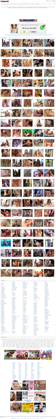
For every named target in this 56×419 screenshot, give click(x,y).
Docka (12, 284)
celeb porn (27, 345)
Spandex (46, 284)
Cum (1, 330)
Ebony (12, 292)
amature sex (41, 340)
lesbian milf (19, 343)
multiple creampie (10, 341)
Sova (45, 282)
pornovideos (32, 375)
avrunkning (20, 374)
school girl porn (44, 344)
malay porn (29, 344)
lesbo (32, 339)
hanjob (38, 340)
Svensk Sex (33, 35)
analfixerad (38, 373)
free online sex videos (48, 343)
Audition (2, 296)
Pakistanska (35, 302)
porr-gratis (26, 366)
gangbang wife (21, 339)
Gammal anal (13, 317)
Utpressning (46, 324)
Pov (34, 310)
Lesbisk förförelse (25, 321)
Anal (1, 290)
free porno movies (20, 342)
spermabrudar (14, 376)
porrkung (20, 376)
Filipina (13, 303)
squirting (54, 339)
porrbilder (14, 362)
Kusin (23, 311)
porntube (32, 374)
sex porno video (3, 339)
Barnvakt (2, 304)
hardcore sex (7, 345)
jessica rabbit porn (25, 344)
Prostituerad (35, 311)
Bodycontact (51, 34)
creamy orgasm (52, 344)
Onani (34, 296)
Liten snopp (24, 322)
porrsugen (32, 363)
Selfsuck (35, 326)
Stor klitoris (46, 293)
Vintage (45, 329)
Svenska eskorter (38, 34)
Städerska (46, 289)
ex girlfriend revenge (28, 343)
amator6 (38, 362)
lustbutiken (38, 376)
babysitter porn (37, 344)
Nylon (34, 291)
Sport (45, 286)
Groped (13, 325)
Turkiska (46, 317)
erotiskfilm (32, 370)
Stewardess (46, 291)
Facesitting (13, 297)
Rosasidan (44, 34)
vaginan (20, 367)
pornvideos (32, 373)
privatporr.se (14, 418)
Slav (34, 333)
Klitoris (23, 305)
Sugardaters (40, 35)
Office (34, 293)
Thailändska (46, 312)
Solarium (35, 334)
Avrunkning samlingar (3, 297)
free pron (4, 341)
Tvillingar (46, 318)
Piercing (35, 306)
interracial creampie (24, 340)
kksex (25, 374)
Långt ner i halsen (25, 316)
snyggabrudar (14, 377)
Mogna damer (47, 35)
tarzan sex (42, 339)
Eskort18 (49, 34)
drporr (26, 376)
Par (34, 304)
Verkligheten (46, 327)
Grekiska (13, 324)
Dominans (13, 286)
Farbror (13, 300)
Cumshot (2, 331)
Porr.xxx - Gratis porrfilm (28, 22)
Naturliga (35, 288)
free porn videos (15, 340)
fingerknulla (32, 369)
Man (23, 325)
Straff (45, 296)
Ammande (2, 289)
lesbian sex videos (23, 343)
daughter (18, 341)
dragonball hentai (23, 345)
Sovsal (45, 283)
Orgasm (35, 297)
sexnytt (26, 363)
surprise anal (38, 343)
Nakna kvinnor (13, 35)
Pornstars (21, 344)
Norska (34, 289)
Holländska (24, 287)
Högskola (24, 286)
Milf (23, 331)
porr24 (38, 369)
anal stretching (7, 339)
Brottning (2, 319)
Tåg (45, 308)
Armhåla (2, 292)
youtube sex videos (4, 342)
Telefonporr (26, 34)
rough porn (48, 344)
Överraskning (35, 300)
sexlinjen (38, 366)
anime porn (45, 345)
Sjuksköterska (35, 329)
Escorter (20, 35)
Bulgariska (2, 322)
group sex (10, 345)
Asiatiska (2, 293)
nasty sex (16, 343)
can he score (31, 341)
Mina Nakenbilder (30, 34)
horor (31, 367)
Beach (2, 307)
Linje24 (5, 34)
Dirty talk (13, 283)
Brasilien (2, 315)
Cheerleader (2, 327)
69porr (20, 375)
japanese (7, 341)
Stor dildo (46, 292)
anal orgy (41, 344)
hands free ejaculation (18, 345)
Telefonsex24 (23, 34)
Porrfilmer (36, 35)
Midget (23, 330)
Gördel (13, 322)
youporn (20, 377)
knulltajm (26, 373)
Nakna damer (43, 35)
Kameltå (24, 300)
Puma (34, 313)
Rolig (34, 319)
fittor (19, 362)
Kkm (23, 302)
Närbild (34, 287)
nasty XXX (10, 343)
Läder (23, 314)
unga (19, 368)
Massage (24, 328)
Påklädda (35, 303)
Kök (23, 307)
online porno (18, 339)
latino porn (7, 343)
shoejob (52, 343)
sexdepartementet (39, 367)
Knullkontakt (22, 35)
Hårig (12, 332)
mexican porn (49, 341)
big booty (13, 343)
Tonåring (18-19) (47, 314)
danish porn (21, 341)
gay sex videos (45, 340)
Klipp (23, 304)
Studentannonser (17, 35)
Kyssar (23, 312)
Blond (1, 312)
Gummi (13, 327)
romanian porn (27, 341)
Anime (2, 291)
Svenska (46, 304)
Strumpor (46, 299)
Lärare (23, 317)
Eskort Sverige (34, 34)
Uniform (46, 322)
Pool (34, 309)
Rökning (35, 318)
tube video (52, 345)
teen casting (13, 344)
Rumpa (34, 320)
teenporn (42, 342)
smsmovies (26, 368)
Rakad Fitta (30, 35)
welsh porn (29, 339)
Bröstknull (2, 317)
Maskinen (24, 327)
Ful (12, 311)
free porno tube (4, 340)
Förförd (13, 307)
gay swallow (13, 345)
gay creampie (8, 342)
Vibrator (46, 328)
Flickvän (13, 306)
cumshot (34, 341)
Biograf (2, 310)
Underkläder (46, 321)
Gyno (12, 329)
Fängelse (13, 299)
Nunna (34, 290)
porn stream (29, 342)
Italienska (24, 295)
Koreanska (24, 309)
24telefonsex (39, 363)
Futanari (13, 312)
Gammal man (13, 318)
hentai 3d (38, 345)
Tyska (45, 319)
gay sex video (14, 339)
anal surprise (6, 344)
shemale (47, 339)
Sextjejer (42, 34)
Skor (34, 331)
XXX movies (28, 340)
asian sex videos (38, 339)
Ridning (35, 317)
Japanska (24, 297)
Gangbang (13, 319)
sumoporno (14, 375)
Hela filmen (24, 282)
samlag (38, 370)
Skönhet (35, 330)
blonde (36, 342)
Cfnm (1, 326)
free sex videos (25, 339)
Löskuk (24, 323)
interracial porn (17, 344)
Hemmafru (24, 283)
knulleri (13, 367)
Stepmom (46, 290)
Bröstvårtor (2, 318)
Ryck (34, 321)
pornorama (32, 377)
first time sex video (48, 342)
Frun (12, 310)
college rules (19, 340)
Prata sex (18, 34)
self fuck (52, 341)
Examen (13, 295)
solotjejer (26, 362)
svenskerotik (39, 374)
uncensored (4, 343)
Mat (23, 329)
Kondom (24, 308)
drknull (20, 363)
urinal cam (11, 339)
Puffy (34, 312)
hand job (37, 341)
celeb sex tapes (35, 340)
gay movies (12, 340)
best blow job (8, 340)
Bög (1, 314)
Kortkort (24, 310)
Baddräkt (2, 300)
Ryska (34, 322)
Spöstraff (46, 287)
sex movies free (41, 345)
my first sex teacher (33, 344)
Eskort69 (10, 35)
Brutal (1, 320)
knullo (13, 373)
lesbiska (38, 368)
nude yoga (44, 343)
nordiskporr (14, 366)
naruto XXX (50, 339)
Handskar (13, 331)
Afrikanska (2, 286)
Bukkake (2, 321)
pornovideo (32, 376)
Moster (34, 284)
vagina (34, 339)
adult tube (3, 344)
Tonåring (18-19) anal (47, 315)
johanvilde (14, 363)
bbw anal (45, 339)
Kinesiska (24, 301)
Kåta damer (50, 35)
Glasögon (13, 320)
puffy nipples (30, 345)
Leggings (24, 319)
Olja (34, 294)
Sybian (45, 306)
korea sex (49, 340)
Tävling (45, 310)
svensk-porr (20, 369)
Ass (1, 294)
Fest (12, 301)
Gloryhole (13, 321)
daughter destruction (25, 342)
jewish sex (53, 342)
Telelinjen (8, 34)
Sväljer (45, 302)
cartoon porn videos (41, 341)
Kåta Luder (7, 35)
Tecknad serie (46, 311)
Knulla (38, 35)
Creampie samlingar (3, 329)
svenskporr (14, 374)
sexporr (26, 369)
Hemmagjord (24, 284)
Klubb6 (46, 34)
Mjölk (23, 332)
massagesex (14, 341)
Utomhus (46, 323)
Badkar (2, 301)
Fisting (13, 304)
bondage (41, 343)
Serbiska (35, 327)
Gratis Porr (27, 35)
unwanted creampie (34, 343)
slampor (38, 375)
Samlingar (35, 324)
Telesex (16, 34)
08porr (26, 377)
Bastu (1, 305)
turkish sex (32, 340)
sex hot (45, 342)
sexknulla (26, 370)
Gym (12, 328)
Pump (34, 314)
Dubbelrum (13, 289)
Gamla (13, 315)
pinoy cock (52, 340)
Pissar (34, 307)
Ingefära (24, 292)
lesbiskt (32, 366)
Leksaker (24, 320)
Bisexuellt (2, 311)
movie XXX (45, 341)
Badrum (2, 302)
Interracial (24, 294)
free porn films (34, 345)
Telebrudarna (10, 34)
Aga (1, 287)
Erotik (25, 35)
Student (45, 300)
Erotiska (13, 294)
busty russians (48, 345)
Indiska (24, 290)
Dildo (12, 282)
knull (13, 369)
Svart (45, 303)
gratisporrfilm (26, 375)
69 (1, 284)
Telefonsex (13, 34)
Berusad (2, 308)
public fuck (10, 344)
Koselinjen (20, 34)
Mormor (35, 282)
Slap (34, 332)
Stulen (45, 301)
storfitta (20, 370)
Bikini (1, 309)
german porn (33, 342)
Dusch (12, 290)
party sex (24, 341)
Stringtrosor (46, 297)
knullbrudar (14, 368)
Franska (13, 309)
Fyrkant (13, 313)
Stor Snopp (46, 294)
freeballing (4, 345)
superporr (26, 367)
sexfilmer (32, 362)
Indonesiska (24, 291)
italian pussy (39, 342)
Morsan (35, 283)
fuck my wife (12, 342)
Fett (12, 302)
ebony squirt (16, 342)
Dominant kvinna (14, 287)
